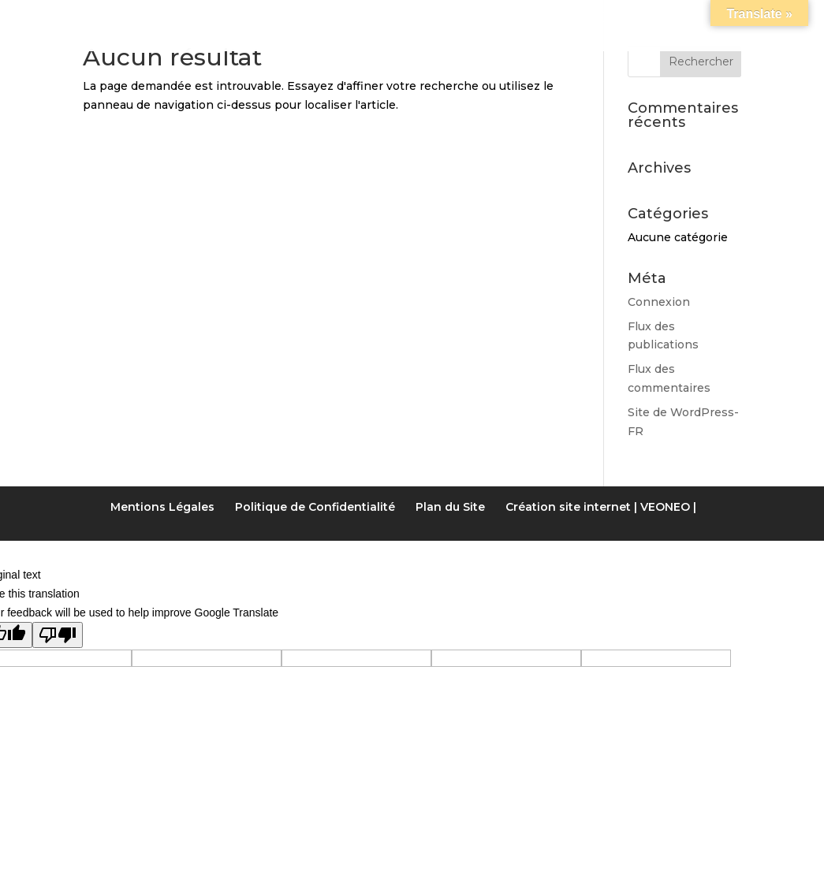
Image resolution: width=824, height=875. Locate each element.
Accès (652, 19)
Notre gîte (184, 19)
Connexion (659, 302)
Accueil (87, 19)
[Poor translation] (57, 635)
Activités (508, 19)
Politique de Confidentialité (315, 507)
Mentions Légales (162, 507)
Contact (731, 19)
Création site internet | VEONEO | (600, 507)
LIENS (586, 19)
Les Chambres (306, 19)
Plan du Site (450, 507)
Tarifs (408, 19)
